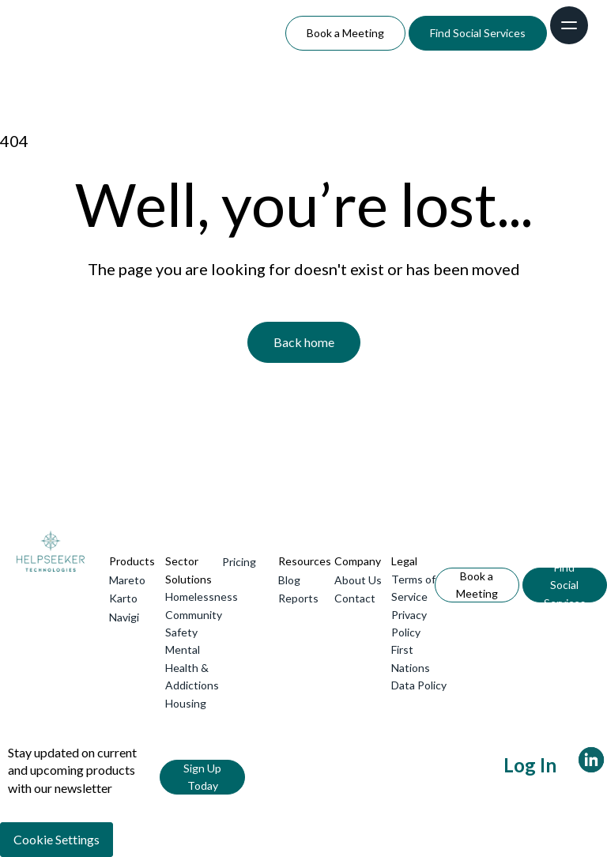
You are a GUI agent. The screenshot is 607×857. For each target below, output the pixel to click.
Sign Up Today (202, 776)
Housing (185, 703)
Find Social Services (478, 33)
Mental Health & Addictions (192, 667)
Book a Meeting (345, 33)
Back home (303, 341)
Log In (529, 764)
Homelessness (201, 596)
